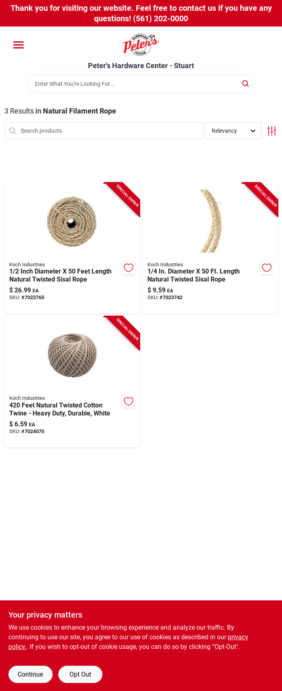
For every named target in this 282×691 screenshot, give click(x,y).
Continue (30, 674)
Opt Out (80, 674)
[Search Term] (141, 84)
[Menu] (18, 45)
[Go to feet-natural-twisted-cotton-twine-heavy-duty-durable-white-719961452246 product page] (72, 382)
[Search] (246, 83)
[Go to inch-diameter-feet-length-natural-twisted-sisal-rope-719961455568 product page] (72, 248)
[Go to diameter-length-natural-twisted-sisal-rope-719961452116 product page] (210, 248)
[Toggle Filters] (271, 131)
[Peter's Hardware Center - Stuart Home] (141, 44)
